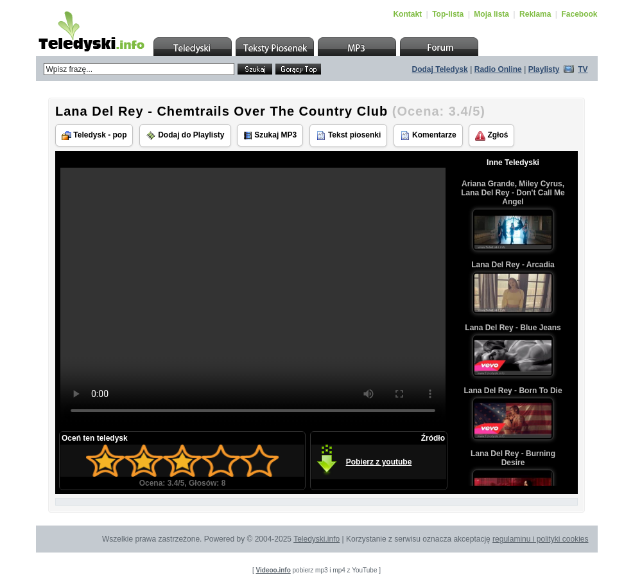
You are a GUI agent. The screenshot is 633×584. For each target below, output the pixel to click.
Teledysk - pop (94, 135)
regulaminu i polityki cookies (540, 539)
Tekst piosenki (348, 135)
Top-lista (448, 14)
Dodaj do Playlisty (185, 135)
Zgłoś (491, 135)
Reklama (535, 14)
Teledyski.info (316, 539)
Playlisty (544, 69)
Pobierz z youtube (379, 461)
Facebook (579, 14)
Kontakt (407, 14)
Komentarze (428, 135)
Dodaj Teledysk (440, 69)
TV (582, 69)
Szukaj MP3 (270, 135)
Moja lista (491, 14)
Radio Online (498, 69)
